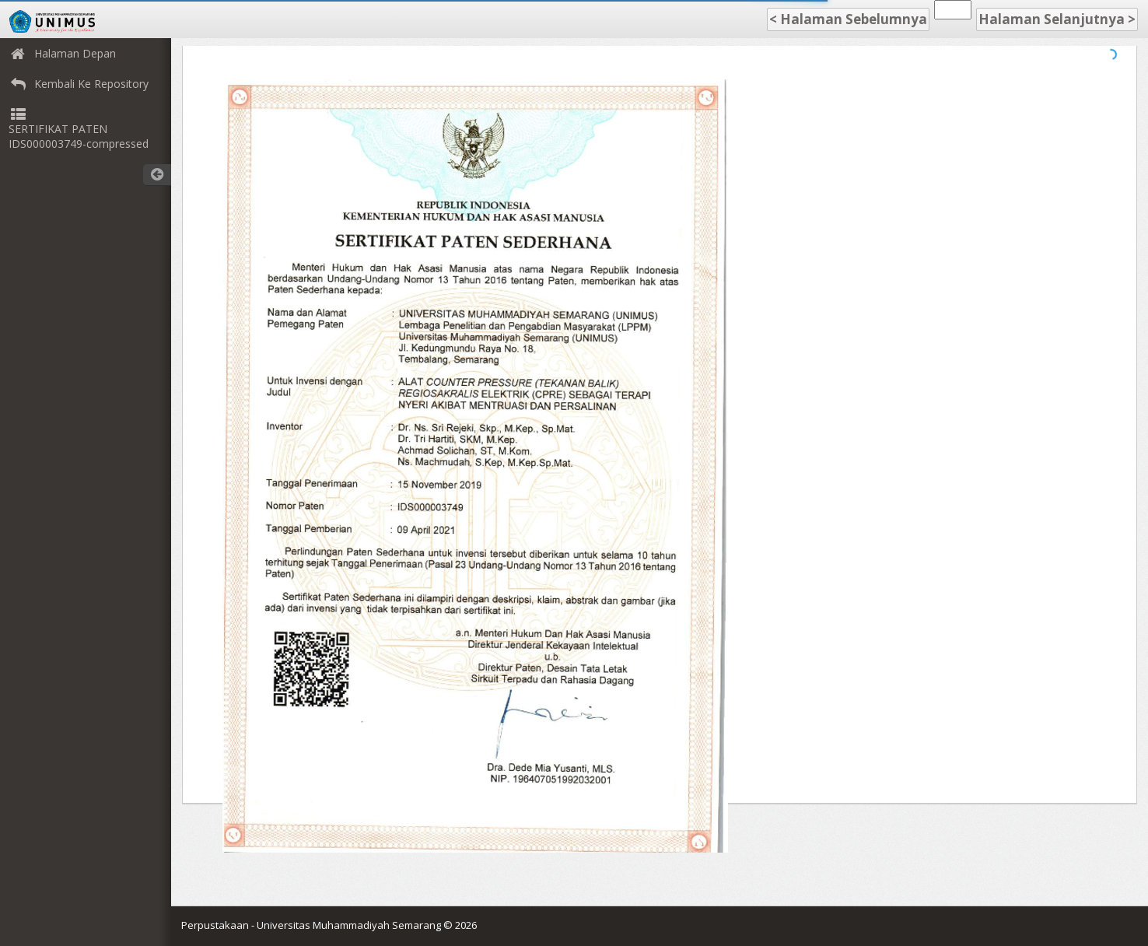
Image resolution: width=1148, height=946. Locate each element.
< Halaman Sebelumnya (848, 19)
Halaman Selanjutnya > (1057, 19)
